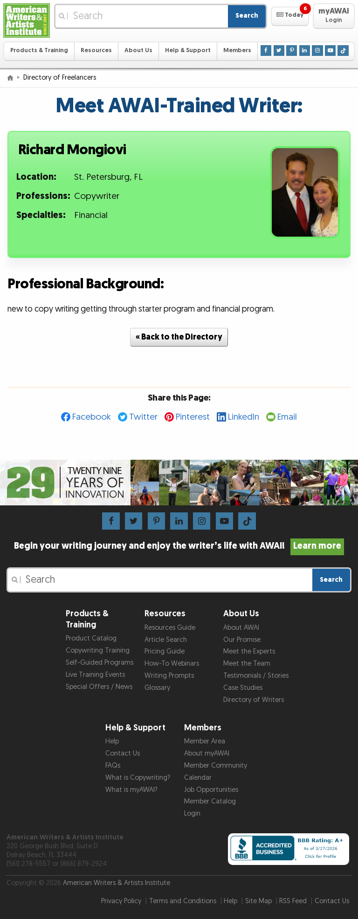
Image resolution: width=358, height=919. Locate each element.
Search (246, 15)
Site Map (258, 901)
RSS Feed (293, 901)
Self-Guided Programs (99, 662)
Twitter (143, 417)
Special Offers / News (99, 686)
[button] (290, 16)
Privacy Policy (121, 901)
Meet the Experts (249, 651)
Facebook (91, 417)
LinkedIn (243, 417)
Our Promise (242, 639)
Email (287, 417)
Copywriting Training (98, 650)
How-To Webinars (172, 663)
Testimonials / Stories (256, 675)
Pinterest (193, 417)
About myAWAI (206, 753)
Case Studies (242, 687)
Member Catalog (210, 801)
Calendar (198, 777)
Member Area (204, 741)
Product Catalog (91, 638)
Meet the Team (246, 663)
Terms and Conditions (182, 901)
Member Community (215, 765)
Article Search (166, 639)
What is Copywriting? (137, 777)
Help (112, 741)
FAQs (112, 765)
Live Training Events (95, 674)
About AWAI (241, 627)
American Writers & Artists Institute (116, 882)
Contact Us (122, 753)
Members (237, 50)
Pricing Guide (165, 651)
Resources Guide (170, 627)
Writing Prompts (169, 675)
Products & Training (39, 50)
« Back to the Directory (179, 337)
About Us (138, 50)
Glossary (157, 687)
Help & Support (188, 50)
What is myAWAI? (131, 789)
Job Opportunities (211, 789)
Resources (96, 50)
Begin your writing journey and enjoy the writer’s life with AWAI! (179, 546)
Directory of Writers (253, 699)
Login (192, 813)
